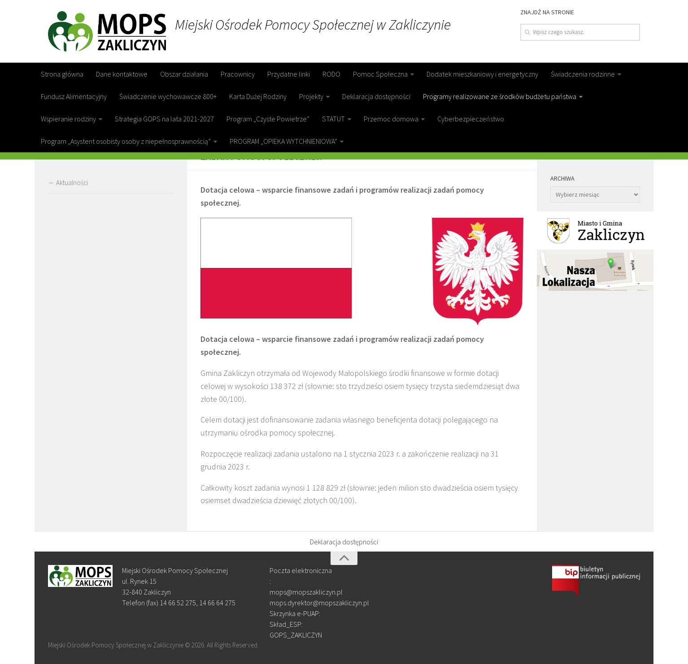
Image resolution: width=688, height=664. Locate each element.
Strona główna (62, 73)
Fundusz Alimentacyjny (74, 96)
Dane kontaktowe (122, 73)
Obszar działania (184, 73)
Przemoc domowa (391, 118)
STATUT (333, 118)
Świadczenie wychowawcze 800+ (168, 96)
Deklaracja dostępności (376, 96)
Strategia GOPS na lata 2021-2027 (164, 118)
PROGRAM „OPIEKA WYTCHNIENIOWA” (283, 141)
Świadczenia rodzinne (583, 73)
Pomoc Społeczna (380, 73)
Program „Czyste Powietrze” (267, 118)
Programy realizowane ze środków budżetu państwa (499, 96)
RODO (331, 73)
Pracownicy (238, 73)
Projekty (311, 96)
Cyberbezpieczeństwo (470, 118)
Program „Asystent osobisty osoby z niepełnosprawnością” (126, 141)
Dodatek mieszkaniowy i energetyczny (482, 73)
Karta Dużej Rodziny (258, 96)
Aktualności (72, 182)
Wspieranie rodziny (68, 118)
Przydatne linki (288, 73)
